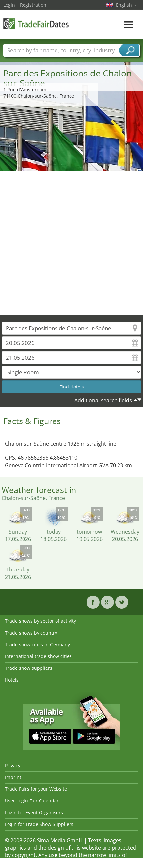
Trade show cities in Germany (37, 644)
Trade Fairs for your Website (36, 789)
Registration (33, 5)
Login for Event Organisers (34, 812)
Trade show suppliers (28, 668)
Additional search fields (103, 400)
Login (9, 5)
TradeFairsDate (36, 23)
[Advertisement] (69, 243)
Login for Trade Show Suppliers (39, 824)
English (126, 5)
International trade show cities (38, 656)
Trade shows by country (31, 633)
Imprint (13, 777)
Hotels (12, 680)
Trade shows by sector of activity (40, 621)
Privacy (12, 765)
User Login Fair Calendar (32, 801)
